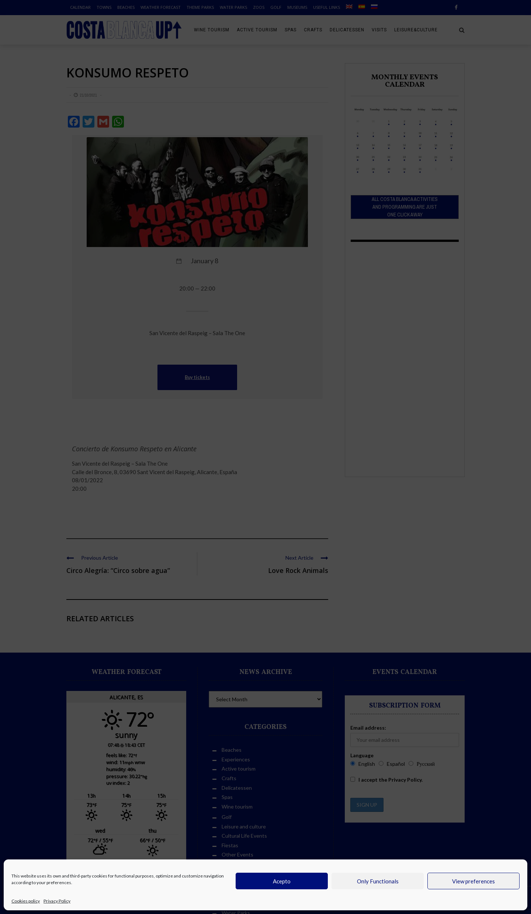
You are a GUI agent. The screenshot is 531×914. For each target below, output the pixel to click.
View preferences (473, 881)
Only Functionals (378, 881)
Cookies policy (25, 901)
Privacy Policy (57, 901)
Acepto (282, 881)
